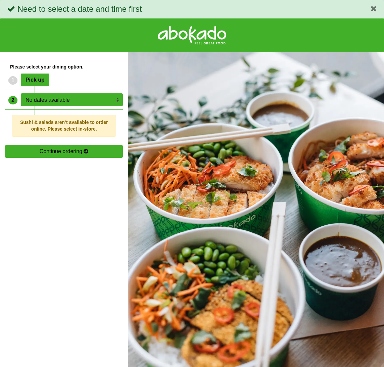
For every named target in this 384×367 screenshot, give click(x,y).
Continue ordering (64, 151)
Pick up (35, 80)
